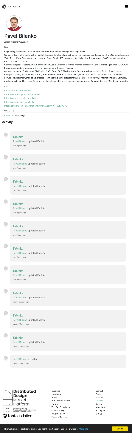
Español (99, 397)
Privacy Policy (58, 413)
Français (99, 400)
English (98, 394)
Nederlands (100, 407)
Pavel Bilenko (20, 141)
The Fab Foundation (61, 407)
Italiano (99, 404)
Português (100, 410)
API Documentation (61, 400)
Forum (55, 404)
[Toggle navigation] (126, 6)
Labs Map (56, 394)
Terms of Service (59, 417)
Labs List (56, 390)
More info (83, 429)
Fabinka (8, 115)
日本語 (98, 413)
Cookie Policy (58, 410)
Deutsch (99, 390)
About (55, 397)
